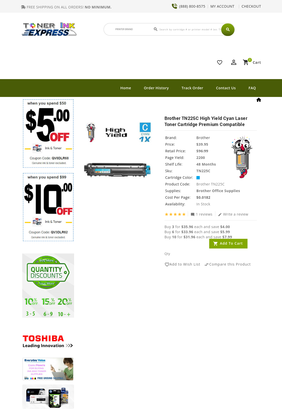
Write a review (233, 214)
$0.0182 (203, 197)
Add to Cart (231, 243)
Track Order (192, 87)
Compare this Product (227, 264)
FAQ (252, 87)
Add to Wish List (183, 264)
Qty (167, 253)
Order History (156, 87)
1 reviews (202, 214)
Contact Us (226, 87)
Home (125, 87)
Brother (203, 137)
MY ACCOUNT (222, 6)
